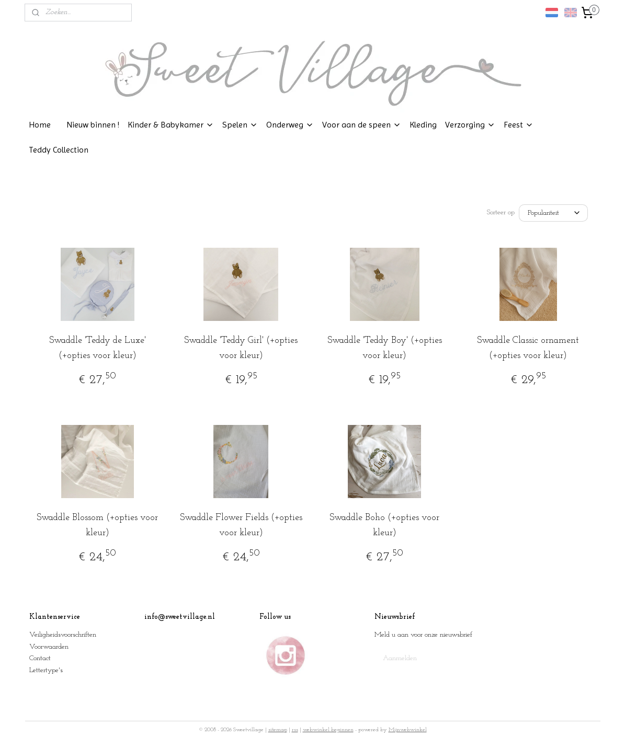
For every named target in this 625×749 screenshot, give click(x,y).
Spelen (240, 125)
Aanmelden (400, 658)
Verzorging (470, 125)
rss (295, 730)
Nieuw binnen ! (92, 125)
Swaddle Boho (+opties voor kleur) (384, 525)
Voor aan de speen (361, 125)
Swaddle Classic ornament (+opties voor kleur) (528, 348)
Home (40, 125)
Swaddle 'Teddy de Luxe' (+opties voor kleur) (97, 348)
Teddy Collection (58, 150)
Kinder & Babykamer (171, 125)
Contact (40, 658)
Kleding (423, 125)
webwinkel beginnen (328, 730)
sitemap (277, 730)
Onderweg (290, 125)
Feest (518, 125)
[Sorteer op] (553, 213)
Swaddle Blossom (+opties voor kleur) (97, 525)
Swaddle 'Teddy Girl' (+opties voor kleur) (241, 348)
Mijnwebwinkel (408, 730)
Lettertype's (46, 670)
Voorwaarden (49, 647)
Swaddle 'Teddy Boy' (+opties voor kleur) (384, 348)
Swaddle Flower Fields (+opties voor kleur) (240, 525)
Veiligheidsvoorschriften (62, 635)
